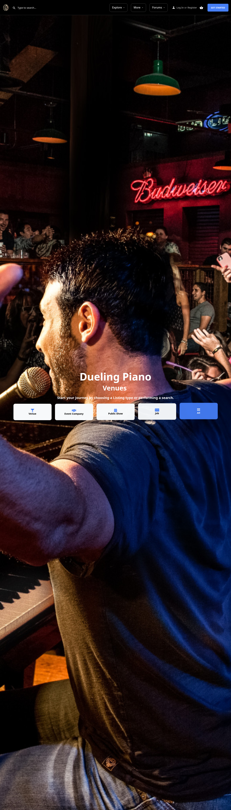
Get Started (218, 7)
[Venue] (32, 409)
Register (192, 7)
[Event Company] (74, 409)
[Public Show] (115, 407)
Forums (157, 7)
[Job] (157, 406)
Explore (117, 7)
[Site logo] (6, 7)
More (137, 7)
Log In (180, 7)
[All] (198, 404)
